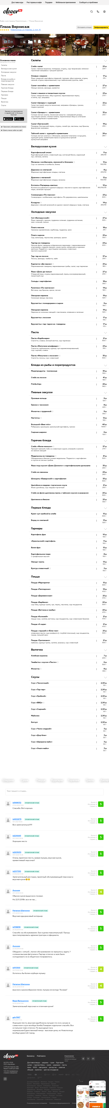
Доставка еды (17, 2)
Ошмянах (38, 1095)
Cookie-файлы (76, 1103)
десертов (53, 1067)
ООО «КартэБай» (9, 1064)
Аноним (16, 890)
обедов (30, 1070)
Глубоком (52, 1087)
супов (29, 1065)
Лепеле (44, 1091)
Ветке (37, 1087)
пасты (64, 1065)
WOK (35, 1067)
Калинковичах (55, 1089)
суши (52, 1063)
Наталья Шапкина (21, 911)
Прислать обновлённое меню (14, 127)
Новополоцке (51, 1093)
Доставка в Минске (33, 1082)
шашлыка (56, 1065)
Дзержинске (31, 1089)
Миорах (55, 1091)
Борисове (55, 1085)
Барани (53, 1083)
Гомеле (57, 1082)
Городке (60, 1087)
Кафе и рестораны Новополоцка (13, 21)
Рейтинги (41, 1056)
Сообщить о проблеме (88, 2)
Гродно (50, 1082)
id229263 (17, 836)
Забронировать (101, 27)
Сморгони (40, 1099)
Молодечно (31, 1093)
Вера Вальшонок (21, 1001)
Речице (29, 1097)
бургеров (60, 1063)
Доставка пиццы (33, 1063)
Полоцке (52, 1095)
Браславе (30, 1087)
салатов (62, 1067)
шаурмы (45, 1063)
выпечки (38, 1070)
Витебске (44, 1082)
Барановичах (45, 1083)
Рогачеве (36, 1097)
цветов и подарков (51, 1070)
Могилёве (36, 1083)
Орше (59, 1093)
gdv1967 (16, 1017)
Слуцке (54, 1097)
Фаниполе (57, 1099)
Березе (39, 1085)
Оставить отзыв (84, 27)
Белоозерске (31, 1085)
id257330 (17, 871)
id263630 (17, 852)
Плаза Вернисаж (36, 21)
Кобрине (37, 1091)
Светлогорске (45, 1097)
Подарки (48, 2)
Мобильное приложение (66, 2)
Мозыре (62, 1091)
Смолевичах (31, 1099)
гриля (49, 1065)
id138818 (16, 927)
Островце (30, 1095)
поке (29, 1067)
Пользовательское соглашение (37, 1103)
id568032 (17, 803)
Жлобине (40, 1089)
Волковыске (44, 1087)
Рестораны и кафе (34, 2)
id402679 (17, 819)
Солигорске (49, 1099)
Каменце (30, 1091)
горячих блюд (39, 1065)
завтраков (43, 1067)
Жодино (47, 1089)
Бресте (29, 1083)
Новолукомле (40, 1093)
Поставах (59, 1095)
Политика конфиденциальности (59, 1103)
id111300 (16, 968)
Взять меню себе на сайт (12, 130)
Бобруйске (47, 1085)
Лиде (49, 1091)
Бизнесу (30, 1056)
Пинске (45, 1095)
